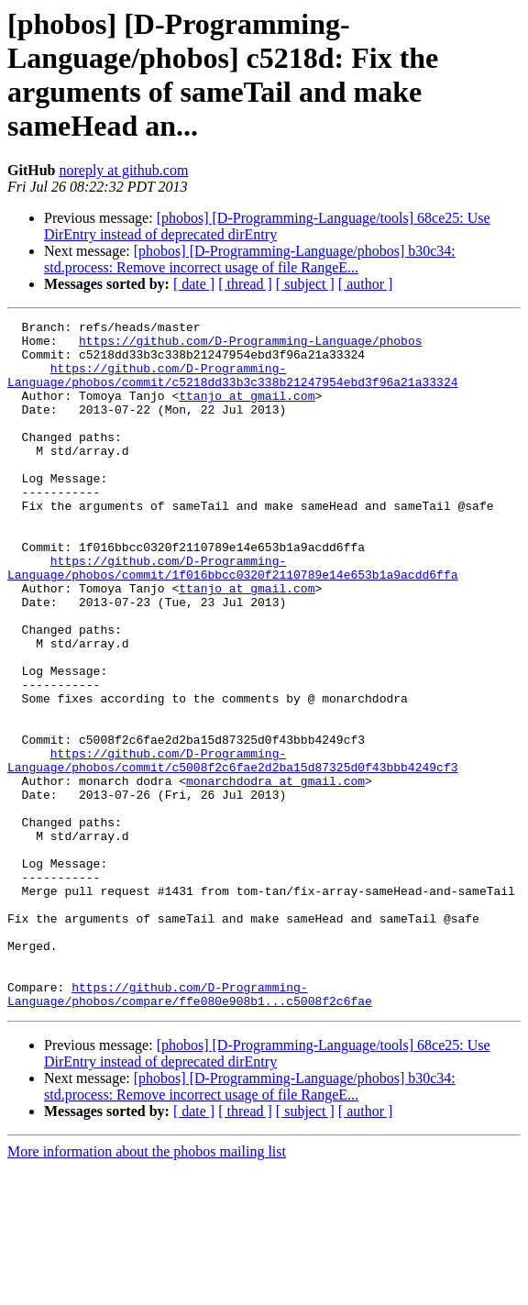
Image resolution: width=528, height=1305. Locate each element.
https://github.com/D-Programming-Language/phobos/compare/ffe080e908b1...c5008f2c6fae (189, 1129)
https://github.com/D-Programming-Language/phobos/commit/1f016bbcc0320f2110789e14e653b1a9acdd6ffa (232, 618)
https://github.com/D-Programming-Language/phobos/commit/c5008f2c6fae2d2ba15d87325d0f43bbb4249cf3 (232, 849)
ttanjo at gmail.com (246, 412)
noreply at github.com (123, 170)
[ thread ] (245, 284)
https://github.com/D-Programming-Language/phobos (250, 345)
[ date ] (193, 284)
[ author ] (365, 284)
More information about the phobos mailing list (146, 1289)
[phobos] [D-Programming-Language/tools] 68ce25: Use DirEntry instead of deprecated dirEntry (267, 226)
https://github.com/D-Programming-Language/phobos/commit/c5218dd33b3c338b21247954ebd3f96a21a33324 (232, 387)
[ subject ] (305, 284)
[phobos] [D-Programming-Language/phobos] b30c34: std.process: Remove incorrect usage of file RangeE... (250, 259)
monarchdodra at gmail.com (275, 874)
